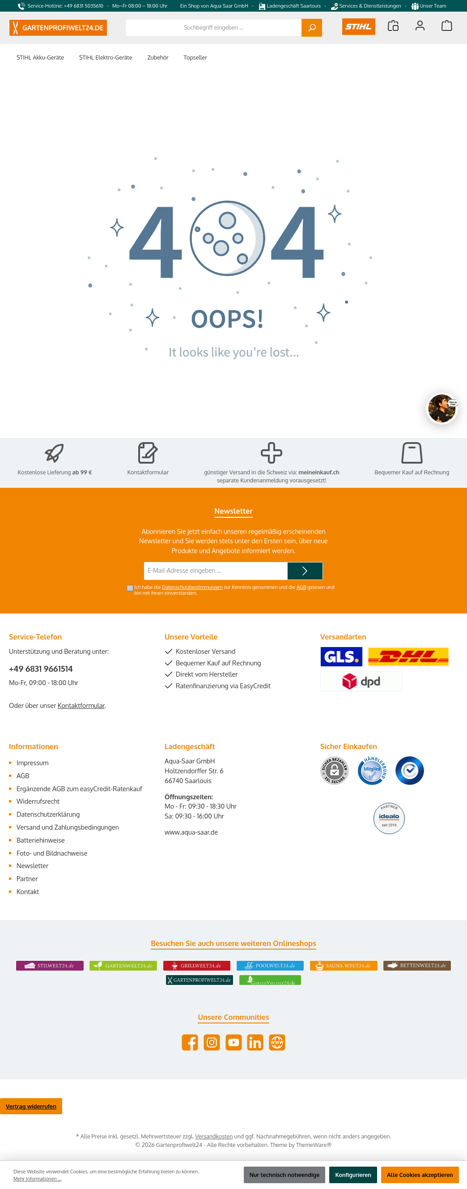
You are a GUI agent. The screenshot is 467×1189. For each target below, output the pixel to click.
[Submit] (305, 571)
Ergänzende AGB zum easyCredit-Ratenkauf (79, 788)
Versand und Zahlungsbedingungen (68, 827)
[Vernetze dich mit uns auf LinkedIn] (255, 1042)
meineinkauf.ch (319, 472)
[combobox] (213, 28)
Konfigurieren (353, 1174)
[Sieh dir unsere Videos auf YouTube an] (234, 1042)
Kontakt (28, 891)
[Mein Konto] (420, 25)
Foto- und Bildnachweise (52, 853)
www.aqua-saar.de (191, 832)
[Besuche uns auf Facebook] (190, 1042)
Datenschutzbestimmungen (192, 587)
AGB (301, 587)
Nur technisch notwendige (285, 1174)
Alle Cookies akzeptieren (420, 1174)
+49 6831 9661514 (41, 668)
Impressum (32, 763)
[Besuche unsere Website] (277, 1042)
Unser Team (429, 6)
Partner (27, 878)
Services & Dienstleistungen (366, 6)
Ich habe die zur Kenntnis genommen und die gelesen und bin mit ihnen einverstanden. (234, 590)
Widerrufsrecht (38, 801)
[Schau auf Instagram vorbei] (212, 1042)
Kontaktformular (148, 472)
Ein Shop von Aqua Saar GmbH (214, 6)
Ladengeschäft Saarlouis (290, 6)
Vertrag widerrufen (31, 1106)
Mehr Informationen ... (37, 1179)
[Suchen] (311, 28)
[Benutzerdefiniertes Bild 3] (409, 770)
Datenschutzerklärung (48, 814)
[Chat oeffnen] (442, 408)
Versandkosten (214, 1136)
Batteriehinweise (41, 840)
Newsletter (32, 865)
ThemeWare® (314, 1144)
